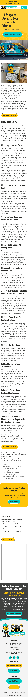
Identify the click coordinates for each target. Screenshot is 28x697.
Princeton (18, 529)
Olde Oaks (18, 526)
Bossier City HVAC (15, 436)
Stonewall (18, 534)
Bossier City (6, 524)
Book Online (14, 501)
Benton (5, 526)
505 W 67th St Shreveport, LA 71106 (14, 648)
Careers (14, 687)
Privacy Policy (19, 695)
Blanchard (6, 529)
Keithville (5, 534)
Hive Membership (14, 681)
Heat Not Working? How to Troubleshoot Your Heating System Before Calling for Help (13, 476)
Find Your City (8, 539)
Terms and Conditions (10, 695)
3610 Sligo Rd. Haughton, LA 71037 (14, 653)
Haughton (6, 531)
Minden (17, 524)
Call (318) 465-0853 (12, 34)
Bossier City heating (7, 95)
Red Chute (18, 531)
